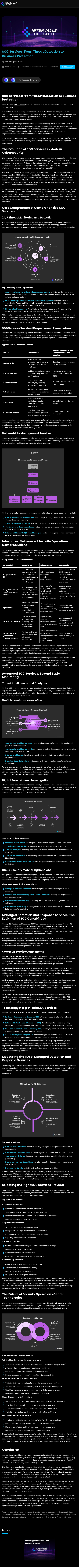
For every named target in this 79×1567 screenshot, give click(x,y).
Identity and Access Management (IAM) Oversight (27, 894)
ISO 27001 (69, 906)
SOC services (19, 105)
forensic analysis (35, 785)
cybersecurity (67, 67)
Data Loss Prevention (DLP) (17, 900)
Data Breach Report (58, 175)
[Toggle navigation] (76, 3)
